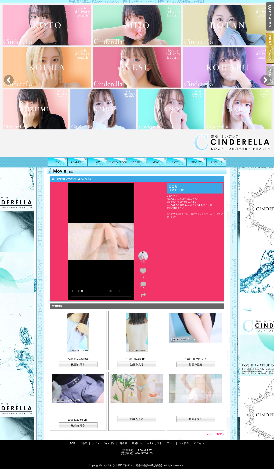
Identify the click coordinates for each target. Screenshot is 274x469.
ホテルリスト (177, 162)
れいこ (78, 355)
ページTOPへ (217, 434)
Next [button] (265, 80)
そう (195, 355)
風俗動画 (157, 162)
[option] (137, 80)
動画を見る (78, 364)
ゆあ (138, 355)
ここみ (173, 186)
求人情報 (216, 162)
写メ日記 (117, 162)
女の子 (97, 162)
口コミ (196, 162)
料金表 (137, 162)
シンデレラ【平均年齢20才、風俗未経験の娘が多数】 (132, 465)
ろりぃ (78, 416)
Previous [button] (9, 80)
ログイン (199, 443)
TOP (58, 162)
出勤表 (77, 162)
